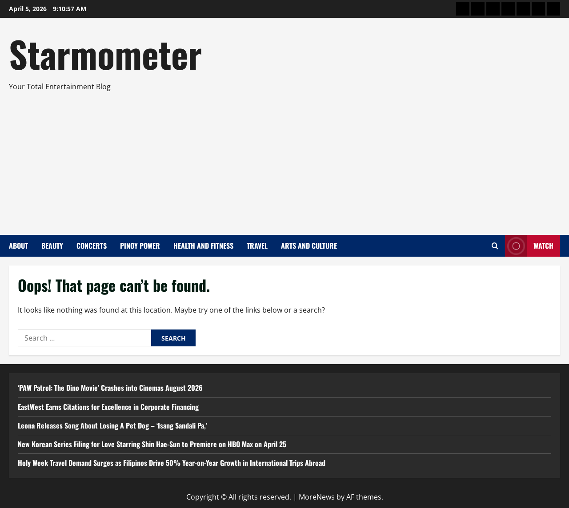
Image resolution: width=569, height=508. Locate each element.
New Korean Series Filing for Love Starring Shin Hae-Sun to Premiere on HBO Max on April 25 (152, 444)
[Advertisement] (282, 159)
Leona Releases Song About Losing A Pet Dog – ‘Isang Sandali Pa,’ (112, 425)
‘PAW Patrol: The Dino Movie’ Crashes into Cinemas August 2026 (110, 387)
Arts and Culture (309, 245)
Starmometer (105, 53)
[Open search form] (495, 245)
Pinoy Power (140, 245)
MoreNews (317, 497)
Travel (257, 245)
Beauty (52, 245)
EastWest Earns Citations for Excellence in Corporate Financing (108, 406)
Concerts (91, 245)
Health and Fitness (203, 245)
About (18, 245)
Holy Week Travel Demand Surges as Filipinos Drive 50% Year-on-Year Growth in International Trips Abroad (171, 462)
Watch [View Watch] (529, 246)
